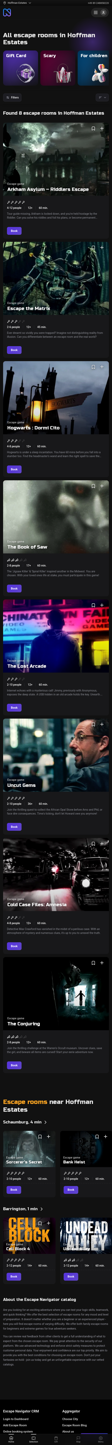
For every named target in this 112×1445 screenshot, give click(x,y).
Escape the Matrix (28, 308)
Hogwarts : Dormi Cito (33, 428)
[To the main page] (7, 12)
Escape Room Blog (74, 1425)
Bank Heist (74, 1162)
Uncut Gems (21, 785)
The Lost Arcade (26, 666)
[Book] (14, 231)
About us (68, 1431)
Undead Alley (76, 1248)
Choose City (70, 1419)
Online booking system (18, 1431)
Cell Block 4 (18, 1248)
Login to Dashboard (16, 1419)
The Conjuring (23, 1024)
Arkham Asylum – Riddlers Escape (48, 189)
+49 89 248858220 (98, 3)
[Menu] (100, 12)
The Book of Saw (27, 547)
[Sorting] (102, 97)
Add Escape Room (15, 1425)
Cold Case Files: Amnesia (37, 904)
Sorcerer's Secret (24, 1162)
